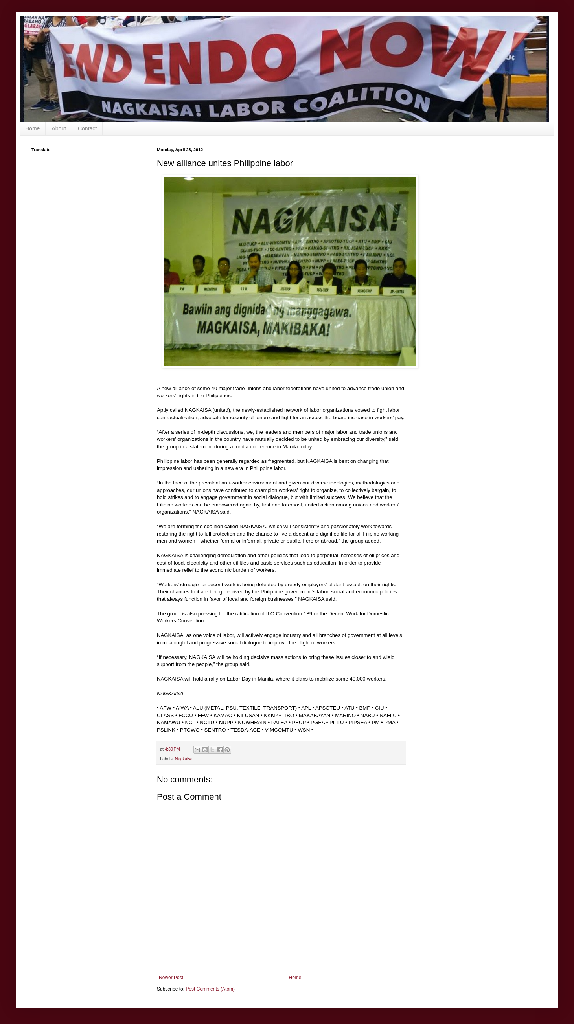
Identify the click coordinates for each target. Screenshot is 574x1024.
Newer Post (171, 977)
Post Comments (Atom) (210, 989)
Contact (87, 128)
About (59, 128)
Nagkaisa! (184, 758)
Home (32, 128)
